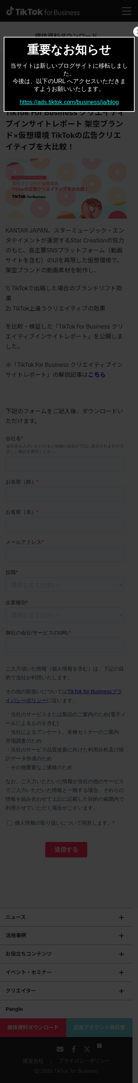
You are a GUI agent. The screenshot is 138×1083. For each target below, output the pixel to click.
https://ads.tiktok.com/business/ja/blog (69, 102)
